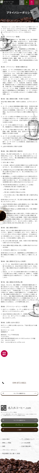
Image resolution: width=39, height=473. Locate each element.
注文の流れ (6, 443)
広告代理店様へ (26, 450)
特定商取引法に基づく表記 (11, 457)
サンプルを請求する (19, 401)
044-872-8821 (14, 386)
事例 (3, 450)
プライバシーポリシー (9, 453)
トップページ (5, 20)
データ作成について (28, 443)
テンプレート (19, 428)
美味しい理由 (6, 446)
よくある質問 (25, 446)
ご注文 (19, 433)
